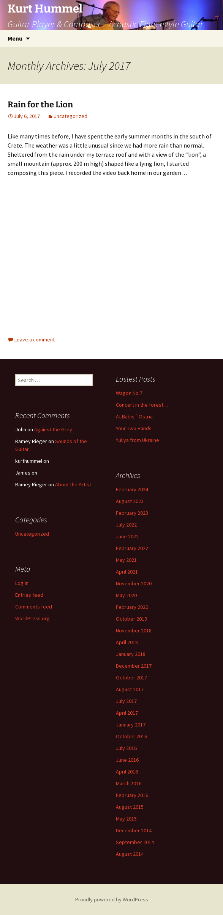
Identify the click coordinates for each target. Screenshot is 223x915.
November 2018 (134, 630)
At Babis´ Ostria (134, 416)
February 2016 (132, 795)
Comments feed (33, 606)
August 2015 (130, 806)
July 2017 (126, 701)
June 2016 (127, 759)
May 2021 (126, 560)
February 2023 (132, 512)
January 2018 (131, 654)
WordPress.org (32, 618)
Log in (21, 583)
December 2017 (134, 665)
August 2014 (130, 854)
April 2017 (127, 712)
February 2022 (132, 548)
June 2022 (127, 536)
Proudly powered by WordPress (111, 899)
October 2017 (131, 677)
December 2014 (134, 830)
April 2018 (127, 642)
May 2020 (126, 595)
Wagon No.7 (129, 393)
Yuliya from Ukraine (137, 440)
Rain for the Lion (40, 104)
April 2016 (127, 771)
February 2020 (132, 607)
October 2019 (131, 618)
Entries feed (29, 594)
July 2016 (126, 748)
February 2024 (132, 489)
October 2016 (131, 736)
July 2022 (126, 524)
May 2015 (126, 818)
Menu (15, 38)
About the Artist (73, 484)
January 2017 (131, 724)
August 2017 (130, 689)
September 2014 (135, 842)
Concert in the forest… (142, 404)
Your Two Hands (134, 428)
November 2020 (134, 583)
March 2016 (128, 783)
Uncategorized (70, 116)
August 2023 (130, 501)
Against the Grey (53, 429)
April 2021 (127, 571)
